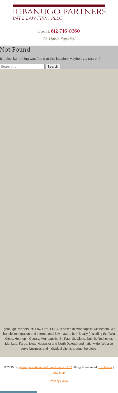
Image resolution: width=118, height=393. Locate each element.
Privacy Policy (59, 381)
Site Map (59, 372)
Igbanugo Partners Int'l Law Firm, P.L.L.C (45, 367)
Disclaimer (105, 367)
